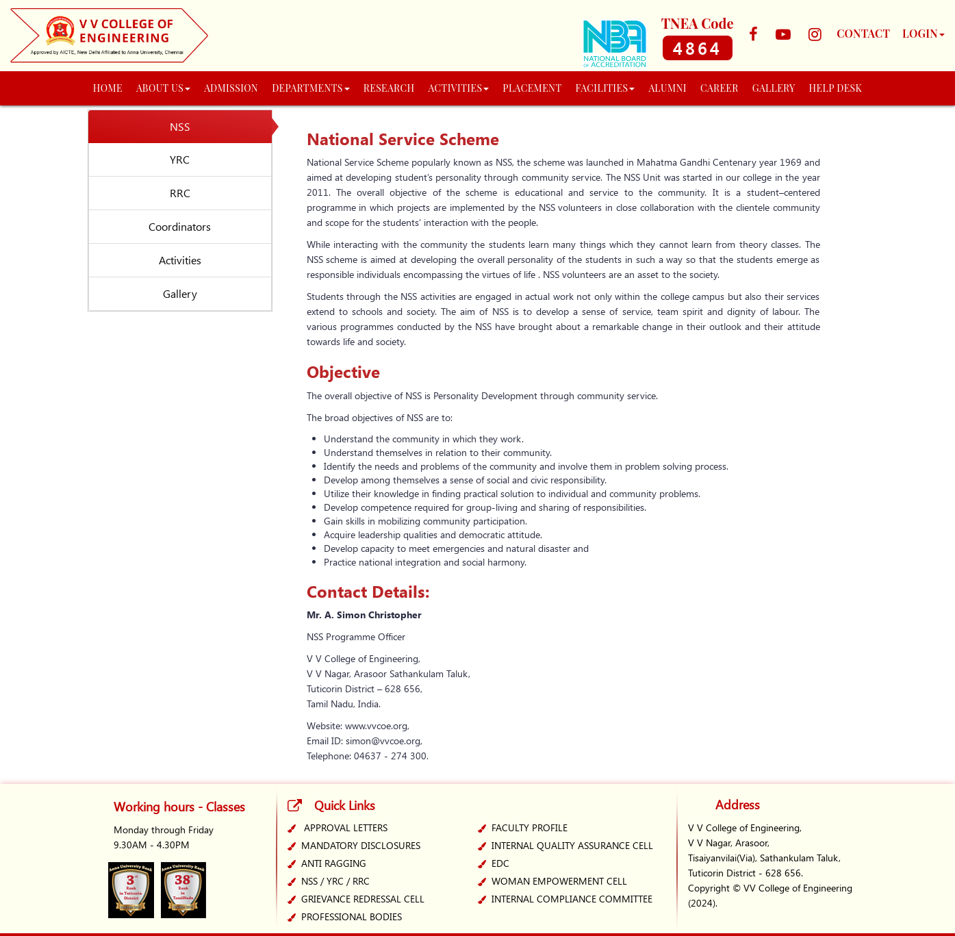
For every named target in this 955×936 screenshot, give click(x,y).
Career (719, 87)
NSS (180, 126)
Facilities (605, 87)
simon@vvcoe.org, (384, 740)
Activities (180, 260)
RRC (180, 193)
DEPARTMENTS (311, 87)
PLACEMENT (531, 87)
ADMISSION (231, 87)
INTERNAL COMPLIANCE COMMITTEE (572, 898)
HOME (108, 87)
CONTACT (863, 33)
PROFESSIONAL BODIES (351, 916)
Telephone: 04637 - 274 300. (368, 755)
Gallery (180, 293)
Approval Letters (345, 827)
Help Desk (836, 87)
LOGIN (923, 33)
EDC (500, 863)
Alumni (667, 87)
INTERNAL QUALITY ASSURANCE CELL (572, 845)
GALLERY (773, 87)
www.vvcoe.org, (377, 725)
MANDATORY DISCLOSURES (360, 845)
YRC (180, 159)
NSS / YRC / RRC (335, 880)
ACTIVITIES (459, 87)
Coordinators (180, 226)
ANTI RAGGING (333, 863)
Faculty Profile (530, 827)
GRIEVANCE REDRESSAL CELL (362, 898)
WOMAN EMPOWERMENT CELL (559, 880)
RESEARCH (389, 87)
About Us (163, 87)
